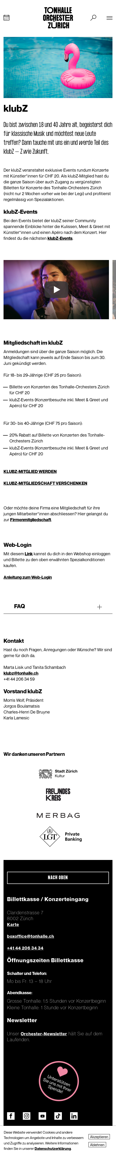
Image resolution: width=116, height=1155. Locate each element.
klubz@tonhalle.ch (21, 673)
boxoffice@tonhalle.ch (30, 936)
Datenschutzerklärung (53, 1148)
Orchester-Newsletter (44, 1033)
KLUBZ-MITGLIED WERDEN (30, 471)
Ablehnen (97, 1145)
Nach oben (58, 878)
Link (29, 553)
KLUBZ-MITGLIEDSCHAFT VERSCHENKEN (45, 483)
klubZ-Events (60, 238)
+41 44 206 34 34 (25, 948)
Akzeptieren (99, 1137)
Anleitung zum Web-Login (28, 577)
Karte (13, 924)
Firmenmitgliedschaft (30, 519)
